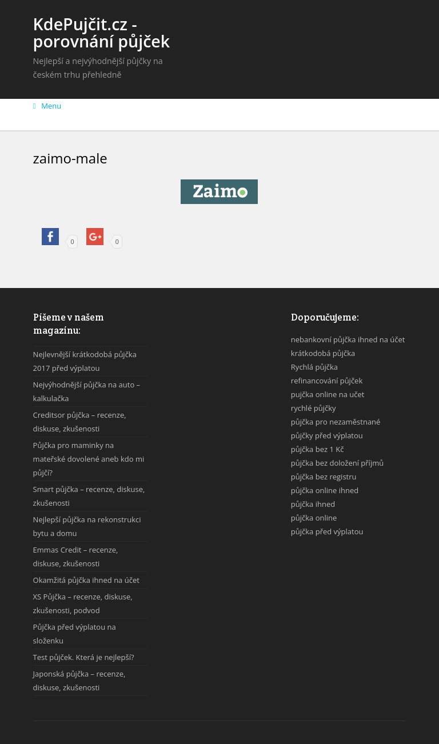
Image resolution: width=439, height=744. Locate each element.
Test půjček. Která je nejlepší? (83, 657)
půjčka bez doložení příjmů (337, 463)
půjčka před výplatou (327, 531)
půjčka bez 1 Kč (317, 449)
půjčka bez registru (324, 476)
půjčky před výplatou (327, 435)
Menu (47, 106)
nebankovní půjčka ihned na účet (348, 339)
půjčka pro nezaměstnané (336, 422)
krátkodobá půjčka (323, 353)
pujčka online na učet (328, 394)
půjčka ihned (313, 504)
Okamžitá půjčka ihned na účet (86, 580)
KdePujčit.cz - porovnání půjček (101, 32)
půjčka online (314, 518)
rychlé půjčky (313, 408)
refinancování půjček (326, 380)
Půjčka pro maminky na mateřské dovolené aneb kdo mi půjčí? (89, 459)
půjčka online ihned (324, 490)
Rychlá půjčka (314, 367)
